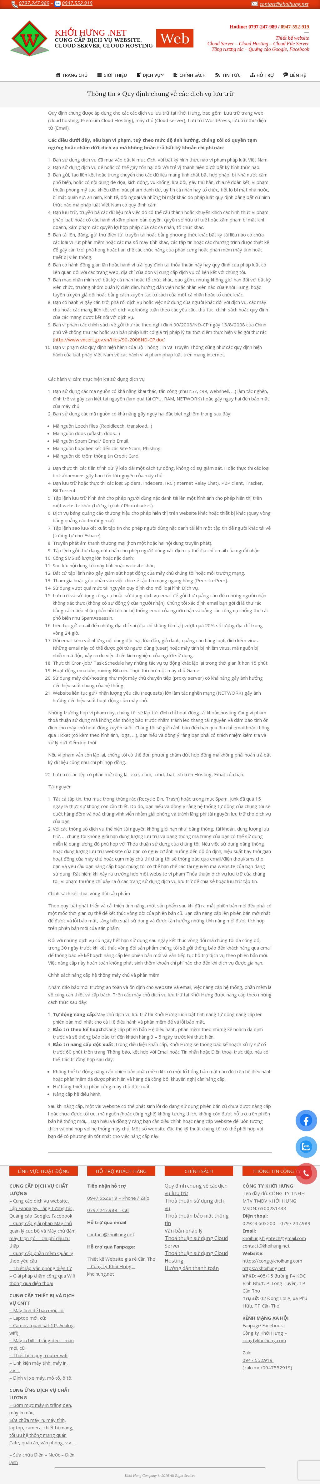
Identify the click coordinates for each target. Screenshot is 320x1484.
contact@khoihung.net (110, 1234)
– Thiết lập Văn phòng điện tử (40, 1268)
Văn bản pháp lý (183, 1230)
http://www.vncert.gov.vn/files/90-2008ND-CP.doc (109, 339)
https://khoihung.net (264, 1268)
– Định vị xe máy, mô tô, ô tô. (40, 1378)
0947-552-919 (295, 26)
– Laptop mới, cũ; (27, 1318)
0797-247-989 (262, 26)
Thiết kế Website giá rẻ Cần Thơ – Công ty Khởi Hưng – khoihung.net (121, 1266)
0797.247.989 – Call (108, 1210)
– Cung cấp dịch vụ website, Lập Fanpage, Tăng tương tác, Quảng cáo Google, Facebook (41, 1208)
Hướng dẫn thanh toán (192, 1268)
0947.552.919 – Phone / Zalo (118, 1198)
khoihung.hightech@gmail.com (274, 1238)
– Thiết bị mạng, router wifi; (38, 1355)
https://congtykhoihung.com (272, 1261)
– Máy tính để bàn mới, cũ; (36, 1310)
